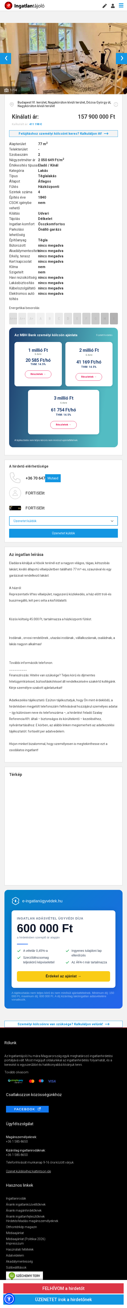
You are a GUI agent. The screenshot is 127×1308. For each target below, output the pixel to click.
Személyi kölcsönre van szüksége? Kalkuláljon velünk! (63, 1024)
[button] (9, 1299)
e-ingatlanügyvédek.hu (42, 901)
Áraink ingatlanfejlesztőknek (25, 1216)
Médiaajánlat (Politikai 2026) (25, 1239)
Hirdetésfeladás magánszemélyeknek (32, 1221)
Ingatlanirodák (16, 1198)
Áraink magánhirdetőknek (24, 1210)
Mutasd (53, 478)
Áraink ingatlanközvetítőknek (26, 1204)
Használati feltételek (20, 1249)
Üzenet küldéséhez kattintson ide (28, 1171)
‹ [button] (6, 58)
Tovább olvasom (16, 1072)
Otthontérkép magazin (21, 1227)
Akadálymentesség (19, 1261)
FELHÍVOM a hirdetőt (63, 1288)
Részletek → (38, 374)
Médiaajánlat (15, 1233)
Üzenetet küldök (63, 521)
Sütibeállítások (16, 1267)
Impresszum (15, 1243)
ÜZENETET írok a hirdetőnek (63, 1299)
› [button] (122, 58)
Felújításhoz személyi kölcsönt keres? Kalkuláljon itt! (63, 134)
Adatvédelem (15, 1255)
